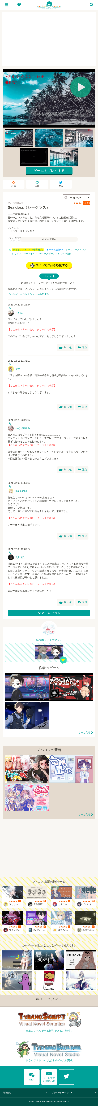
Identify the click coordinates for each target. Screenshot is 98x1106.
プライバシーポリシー (62, 1092)
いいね (65, 347)
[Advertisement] (49, 39)
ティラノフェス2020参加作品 (28, 249)
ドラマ (69, 249)
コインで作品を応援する (49, 265)
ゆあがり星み (22, 428)
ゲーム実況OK (55, 249)
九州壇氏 (20, 557)
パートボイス (30, 253)
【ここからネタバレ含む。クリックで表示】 (32, 329)
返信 (82, 347)
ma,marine (21, 490)
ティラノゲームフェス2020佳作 (55, 253)
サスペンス (80, 249)
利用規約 (7, 1092)
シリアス (16, 253)
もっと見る (84, 732)
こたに (19, 312)
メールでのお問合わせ (49, 1076)
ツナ (17, 368)
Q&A (32, 1076)
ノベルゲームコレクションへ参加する (28, 294)
